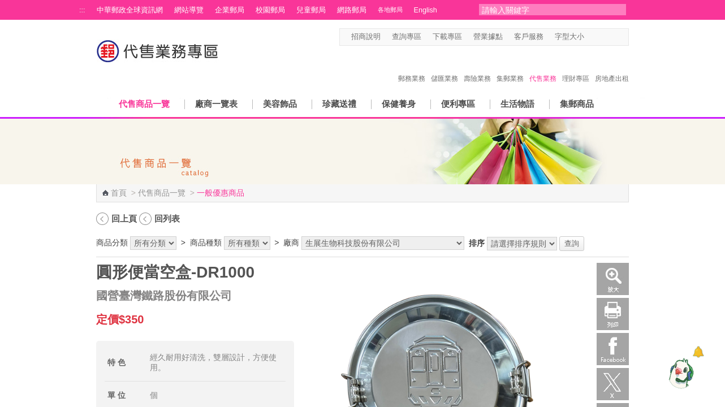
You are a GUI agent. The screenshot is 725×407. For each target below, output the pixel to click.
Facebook (613, 349)
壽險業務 (477, 67)
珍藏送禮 (339, 104)
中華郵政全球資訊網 (130, 10)
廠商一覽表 (216, 104)
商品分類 (112, 242)
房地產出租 (612, 67)
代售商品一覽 (144, 104)
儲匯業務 (444, 67)
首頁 (119, 192)
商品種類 (206, 242)
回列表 (167, 218)
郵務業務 (411, 67)
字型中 (602, 37)
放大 (613, 279)
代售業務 (542, 67)
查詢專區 (406, 37)
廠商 (291, 242)
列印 (613, 314)
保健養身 (399, 104)
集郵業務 (510, 67)
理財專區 (575, 67)
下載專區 (447, 37)
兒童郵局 (311, 10)
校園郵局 (270, 10)
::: (82, 10)
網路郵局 (351, 10)
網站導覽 (189, 10)
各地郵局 (390, 9)
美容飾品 (280, 104)
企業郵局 (229, 10)
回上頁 (124, 218)
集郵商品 (577, 104)
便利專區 (458, 104)
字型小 (591, 37)
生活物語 (517, 104)
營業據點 (488, 37)
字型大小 (569, 37)
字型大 (613, 37)
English (425, 10)
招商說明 (366, 37)
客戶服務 (528, 37)
